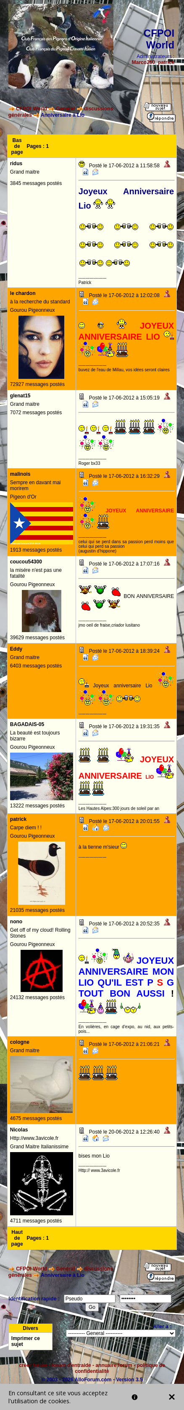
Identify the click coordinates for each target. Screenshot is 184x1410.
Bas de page (17, 146)
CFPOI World (31, 109)
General (65, 109)
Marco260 (143, 62)
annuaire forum (113, 1365)
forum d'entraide (71, 1365)
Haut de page (17, 1238)
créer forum (33, 1365)
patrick (166, 62)
